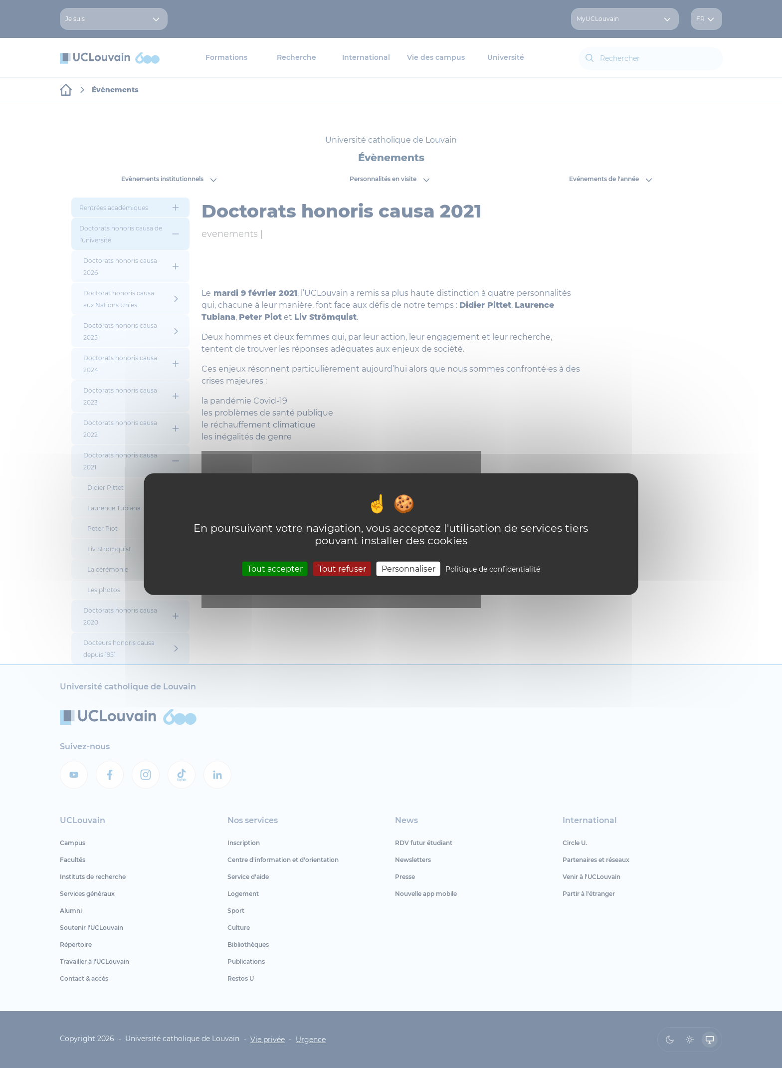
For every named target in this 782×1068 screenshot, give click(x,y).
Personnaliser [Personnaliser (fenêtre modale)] (408, 569)
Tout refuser (342, 569)
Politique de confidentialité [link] (492, 569)
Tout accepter (275, 569)
